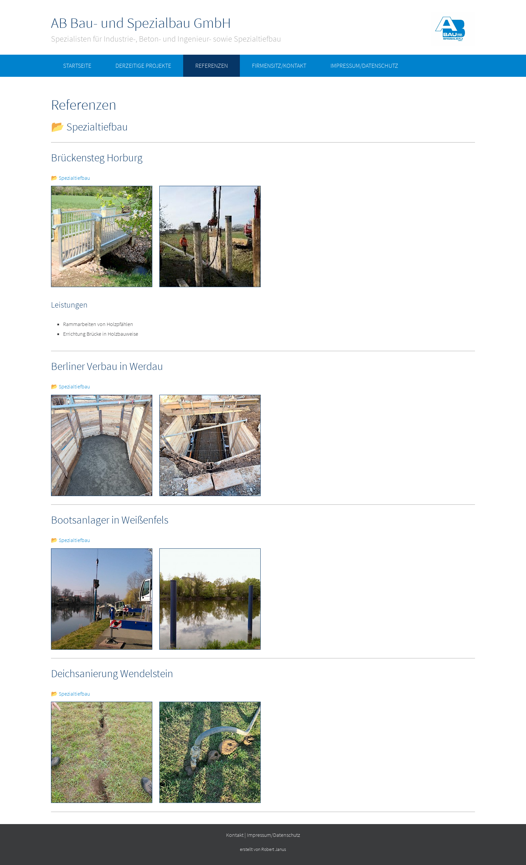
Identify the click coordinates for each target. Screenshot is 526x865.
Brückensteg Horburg (97, 157)
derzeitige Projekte (143, 65)
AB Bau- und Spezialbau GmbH (141, 23)
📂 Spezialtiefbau (70, 177)
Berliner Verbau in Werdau (107, 366)
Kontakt (235, 834)
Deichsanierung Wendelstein (112, 673)
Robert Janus (273, 849)
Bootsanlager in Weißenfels (109, 520)
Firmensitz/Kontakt (279, 65)
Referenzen (211, 65)
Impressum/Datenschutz (364, 65)
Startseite (77, 65)
